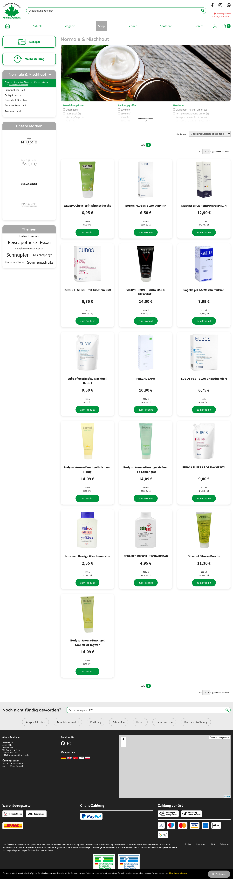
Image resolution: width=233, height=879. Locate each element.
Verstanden (221, 874)
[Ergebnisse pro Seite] (206, 151)
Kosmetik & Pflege (21, 82)
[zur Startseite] (7, 26)
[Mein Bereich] (215, 26)
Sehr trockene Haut (15, 105)
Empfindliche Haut (15, 89)
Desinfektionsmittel (68, 722)
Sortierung (181, 134)
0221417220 (15, 750)
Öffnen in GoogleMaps (219, 737)
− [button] (123, 744)
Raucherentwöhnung (195, 722)
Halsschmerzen (164, 722)
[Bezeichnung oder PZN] (116, 10)
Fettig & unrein (13, 95)
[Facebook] (212, 5)
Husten (140, 722)
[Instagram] (220, 5)
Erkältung (95, 722)
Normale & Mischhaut (18, 84)
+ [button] (123, 739)
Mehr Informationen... (178, 873)
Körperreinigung (41, 82)
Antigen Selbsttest (35, 722)
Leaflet (227, 797)
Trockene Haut (13, 111)
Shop (7, 82)
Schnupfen (119, 722)
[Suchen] (201, 10)
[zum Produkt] (87, 232)
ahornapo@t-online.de (19, 755)
